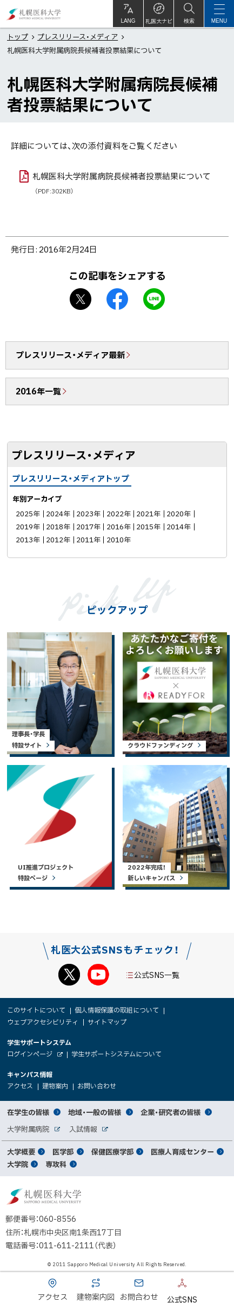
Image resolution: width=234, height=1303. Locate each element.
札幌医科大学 (34, 14)
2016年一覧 (38, 391)
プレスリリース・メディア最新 (70, 355)
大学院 (17, 1164)
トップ (17, 36)
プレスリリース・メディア (77, 36)
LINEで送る (154, 299)
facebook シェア (117, 299)
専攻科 (55, 1164)
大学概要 (21, 1151)
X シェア (80, 299)
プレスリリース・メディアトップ (70, 478)
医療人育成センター (182, 1151)
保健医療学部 (112, 1151)
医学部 (62, 1151)
